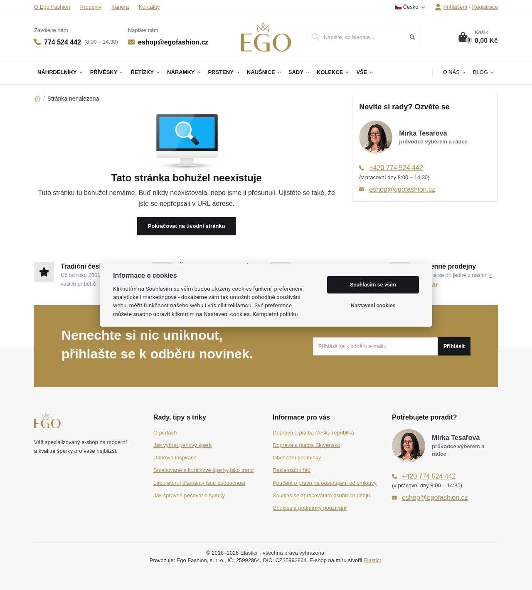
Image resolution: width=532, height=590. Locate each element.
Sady (299, 72)
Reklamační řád (291, 470)
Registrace (485, 7)
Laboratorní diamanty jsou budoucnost (199, 483)
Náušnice (264, 72)
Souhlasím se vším (373, 284)
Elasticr (372, 560)
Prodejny (90, 7)
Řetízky (145, 72)
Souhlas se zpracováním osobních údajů (321, 495)
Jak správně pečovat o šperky (189, 495)
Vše (365, 72)
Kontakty (149, 7)
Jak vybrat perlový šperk (182, 445)
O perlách (165, 433)
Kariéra (120, 7)
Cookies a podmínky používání (310, 508)
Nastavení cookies (373, 305)
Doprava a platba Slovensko (306, 445)
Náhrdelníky (60, 72)
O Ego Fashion (52, 7)
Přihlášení (451, 7)
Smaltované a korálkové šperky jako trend (203, 470)
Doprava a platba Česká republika (313, 433)
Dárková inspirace (175, 457)
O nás (454, 72)
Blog (484, 72)
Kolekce (333, 72)
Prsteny (224, 72)
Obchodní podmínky (297, 457)
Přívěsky (107, 72)
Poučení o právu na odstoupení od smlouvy (325, 483)
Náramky (184, 72)
